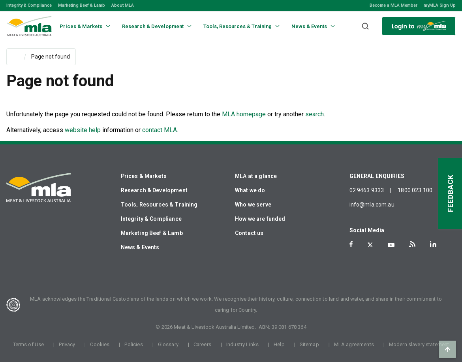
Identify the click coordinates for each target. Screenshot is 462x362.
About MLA (122, 5)
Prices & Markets (144, 176)
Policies (133, 344)
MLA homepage (244, 114)
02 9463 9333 (366, 190)
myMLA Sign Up (440, 5)
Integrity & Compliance (29, 5)
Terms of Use (28, 344)
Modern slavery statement (419, 344)
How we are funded (260, 219)
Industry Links (242, 344)
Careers (202, 344)
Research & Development (154, 190)
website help (83, 130)
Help (279, 344)
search (314, 114)
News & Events (140, 247)
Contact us (249, 233)
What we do (250, 190)
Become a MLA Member (393, 5)
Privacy (67, 344)
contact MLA (159, 130)
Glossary (168, 344)
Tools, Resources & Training (159, 204)
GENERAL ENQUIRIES (377, 176)
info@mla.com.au (371, 204)
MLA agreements (354, 344)
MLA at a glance (256, 176)
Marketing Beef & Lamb (81, 5)
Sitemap (309, 344)
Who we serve (253, 204)
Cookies (99, 344)
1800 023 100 (415, 190)
